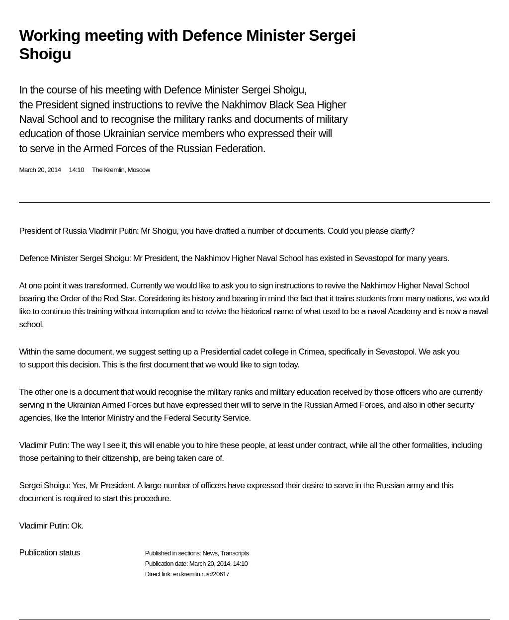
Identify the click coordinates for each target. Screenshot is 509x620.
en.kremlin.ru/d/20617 (201, 574)
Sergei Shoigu (104, 258)
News (209, 553)
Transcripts (234, 553)
